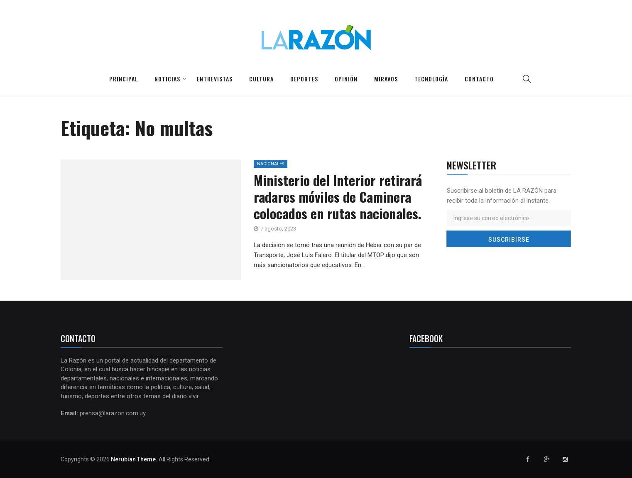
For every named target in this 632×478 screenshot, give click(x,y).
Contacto (479, 78)
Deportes (304, 78)
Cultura (261, 78)
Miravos (386, 78)
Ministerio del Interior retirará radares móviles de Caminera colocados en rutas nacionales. (338, 196)
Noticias (167, 78)
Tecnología (431, 78)
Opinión (346, 78)
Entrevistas (215, 78)
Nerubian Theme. (134, 459)
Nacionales (270, 164)
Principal (123, 78)
